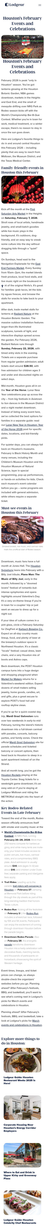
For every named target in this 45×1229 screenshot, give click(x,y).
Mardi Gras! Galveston (22, 742)
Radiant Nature (22, 313)
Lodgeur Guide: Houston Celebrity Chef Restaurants (20, 1221)
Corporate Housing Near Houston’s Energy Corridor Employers (20, 1128)
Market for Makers (11, 679)
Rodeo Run (32, 913)
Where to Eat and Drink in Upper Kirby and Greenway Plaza (20, 1175)
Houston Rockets (11, 775)
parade (8, 944)
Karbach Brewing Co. (31, 629)
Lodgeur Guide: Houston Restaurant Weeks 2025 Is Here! (19, 1080)
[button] (2, 286)
